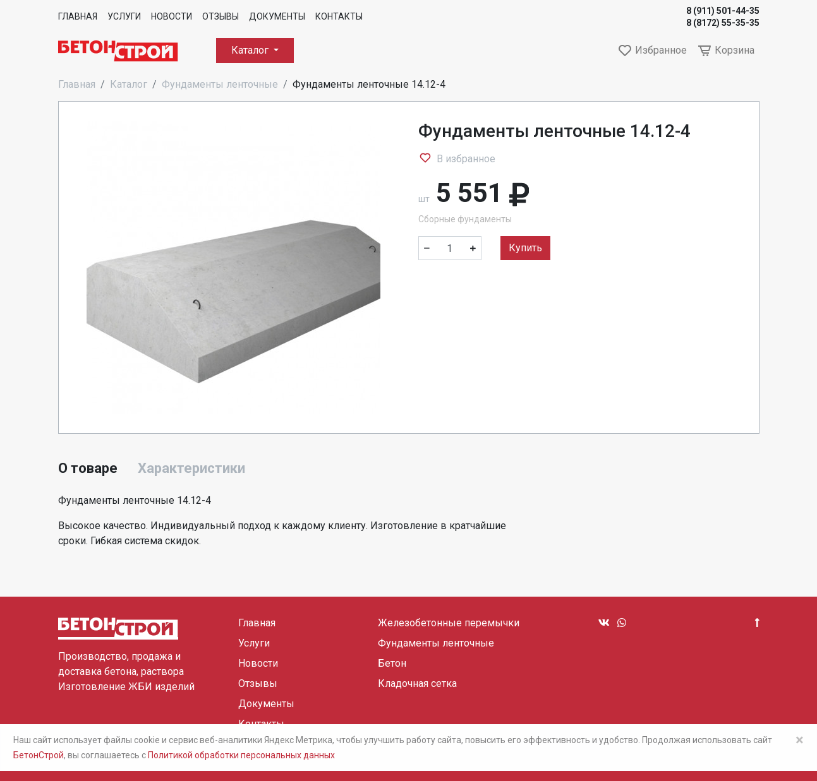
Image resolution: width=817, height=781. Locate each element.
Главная (77, 16)
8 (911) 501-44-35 (723, 11)
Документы (277, 16)
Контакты (339, 16)
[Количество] (449, 248)
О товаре (88, 468)
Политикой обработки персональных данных (241, 755)
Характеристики (191, 468)
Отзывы (220, 16)
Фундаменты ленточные (220, 84)
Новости (171, 16)
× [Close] (800, 740)
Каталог (251, 50)
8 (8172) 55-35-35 (723, 23)
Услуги (124, 16)
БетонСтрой (38, 755)
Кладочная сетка (417, 683)
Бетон (392, 663)
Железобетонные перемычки (448, 623)
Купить (525, 248)
